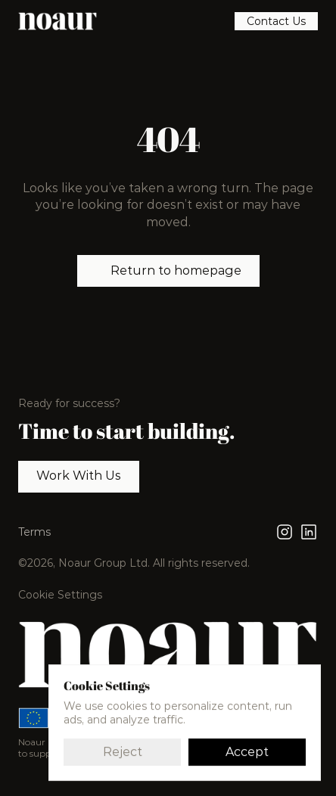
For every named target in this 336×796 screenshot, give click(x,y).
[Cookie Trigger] (60, 595)
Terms (34, 532)
